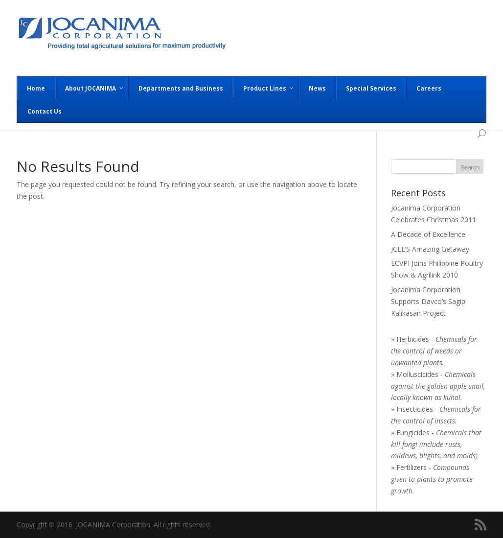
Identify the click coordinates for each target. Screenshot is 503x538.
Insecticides (414, 409)
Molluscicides (417, 374)
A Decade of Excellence (428, 234)
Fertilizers (411, 467)
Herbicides (412, 339)
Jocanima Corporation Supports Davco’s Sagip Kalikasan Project (428, 301)
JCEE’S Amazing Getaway (430, 249)
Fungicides (413, 432)
